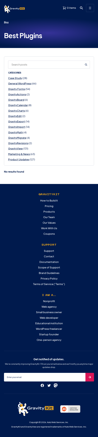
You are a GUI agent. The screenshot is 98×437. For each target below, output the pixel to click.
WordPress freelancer (49, 328)
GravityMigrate (17, 137)
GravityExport (16, 121)
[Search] (86, 64)
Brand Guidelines (49, 273)
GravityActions (17, 94)
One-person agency (49, 339)
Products (49, 211)
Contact (49, 256)
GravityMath (15, 132)
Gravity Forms (16, 89)
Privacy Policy (49, 278)
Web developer (49, 317)
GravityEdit (15, 116)
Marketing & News (19, 154)
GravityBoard (16, 99)
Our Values (49, 222)
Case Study (15, 78)
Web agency (49, 306)
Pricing (49, 206)
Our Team (49, 217)
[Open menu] (90, 8)
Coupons (49, 233)
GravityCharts (16, 110)
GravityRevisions (18, 143)
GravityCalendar (18, 105)
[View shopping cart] (69, 8)
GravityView (15, 148)
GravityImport (16, 126)
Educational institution (49, 323)
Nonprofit (49, 301)
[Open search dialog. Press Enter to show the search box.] (81, 8)
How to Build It (49, 200)
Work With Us (49, 228)
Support (49, 250)
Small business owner (49, 312)
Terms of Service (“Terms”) (49, 284)
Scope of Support (49, 267)
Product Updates (18, 159)
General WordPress (19, 83)
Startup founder (49, 334)
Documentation (49, 261)
